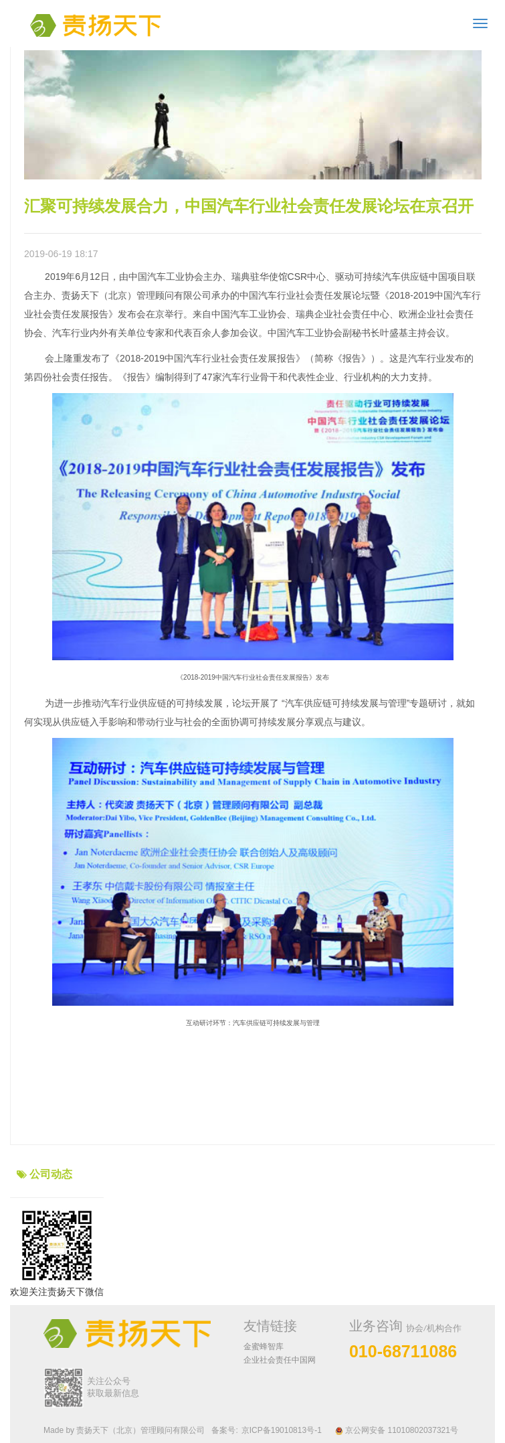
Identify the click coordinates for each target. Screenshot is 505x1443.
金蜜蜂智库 (263, 1346)
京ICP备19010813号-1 (281, 1430)
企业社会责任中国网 (279, 1360)
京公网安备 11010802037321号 (396, 1430)
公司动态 (50, 1174)
